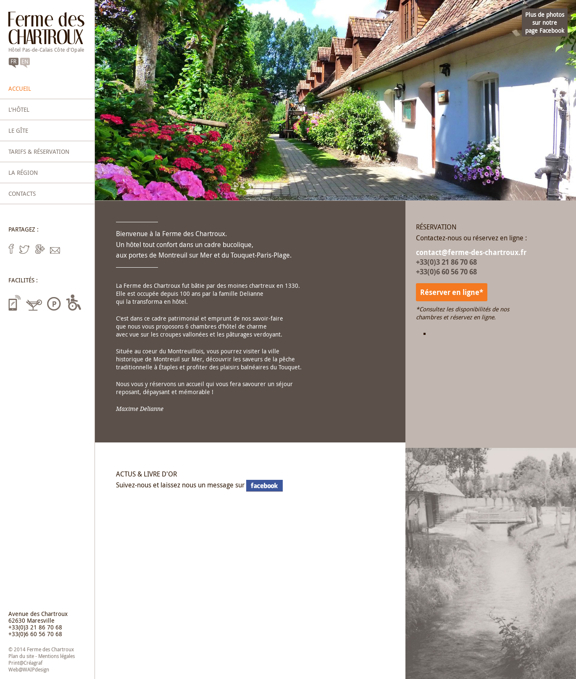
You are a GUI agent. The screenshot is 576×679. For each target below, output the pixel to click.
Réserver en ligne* (451, 292)
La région (23, 172)
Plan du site (21, 656)
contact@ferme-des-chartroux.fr (471, 252)
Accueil (19, 88)
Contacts (22, 193)
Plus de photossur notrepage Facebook (544, 22)
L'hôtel (18, 109)
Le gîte (18, 130)
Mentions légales (56, 656)
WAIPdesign (36, 669)
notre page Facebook (264, 486)
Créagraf (33, 662)
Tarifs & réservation (38, 151)
